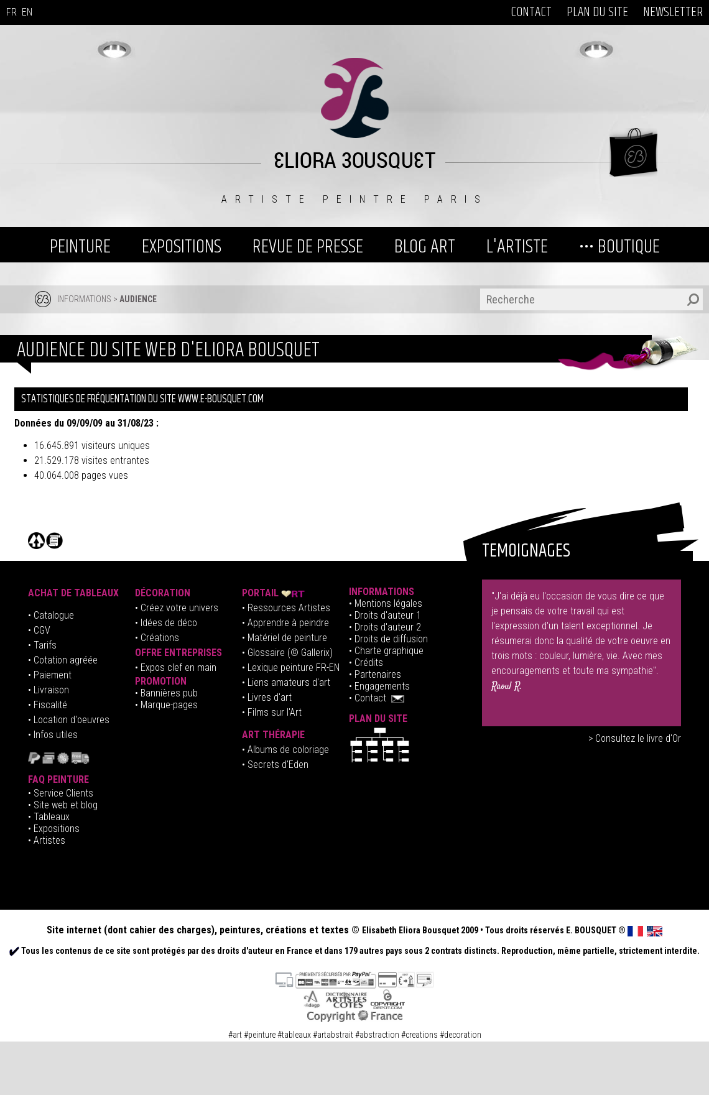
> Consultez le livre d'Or (634, 738)
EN (27, 12)
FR (11, 12)
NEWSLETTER (673, 12)
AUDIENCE (138, 299)
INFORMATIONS (84, 299)
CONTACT (531, 12)
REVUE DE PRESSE (308, 246)
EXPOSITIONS (181, 246)
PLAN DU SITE (597, 12)
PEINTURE (80, 246)
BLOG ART (424, 246)
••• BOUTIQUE (619, 246)
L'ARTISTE (517, 246)
